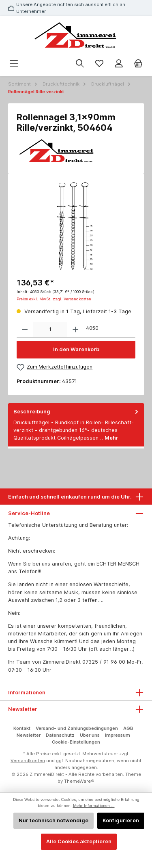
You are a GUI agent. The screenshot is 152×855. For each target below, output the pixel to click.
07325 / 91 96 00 (103, 662)
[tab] (76, 424)
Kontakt (21, 728)
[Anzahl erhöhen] (75, 330)
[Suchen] (80, 63)
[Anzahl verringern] (25, 330)
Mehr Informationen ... (94, 805)
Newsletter (29, 735)
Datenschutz (60, 735)
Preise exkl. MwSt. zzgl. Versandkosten (54, 299)
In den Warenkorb (76, 349)
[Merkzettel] (99, 63)
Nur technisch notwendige (53, 820)
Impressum (117, 735)
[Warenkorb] (138, 63)
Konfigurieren (121, 820)
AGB (128, 728)
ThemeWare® (79, 781)
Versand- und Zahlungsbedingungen (77, 728)
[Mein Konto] (118, 63)
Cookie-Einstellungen (76, 742)
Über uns (90, 735)
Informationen (26, 692)
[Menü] (14, 63)
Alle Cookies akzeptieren (78, 841)
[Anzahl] (50, 330)
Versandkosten (28, 760)
